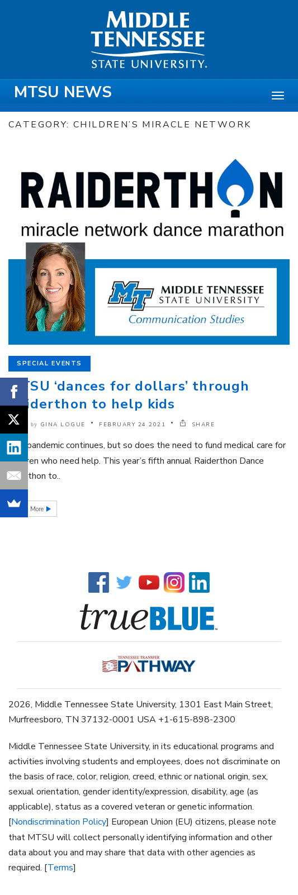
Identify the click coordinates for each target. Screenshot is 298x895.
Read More (29, 509)
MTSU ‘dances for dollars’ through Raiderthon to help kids (129, 395)
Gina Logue (63, 425)
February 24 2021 (132, 425)
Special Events (49, 363)
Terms (60, 867)
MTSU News (63, 92)
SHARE (197, 425)
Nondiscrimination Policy (58, 822)
